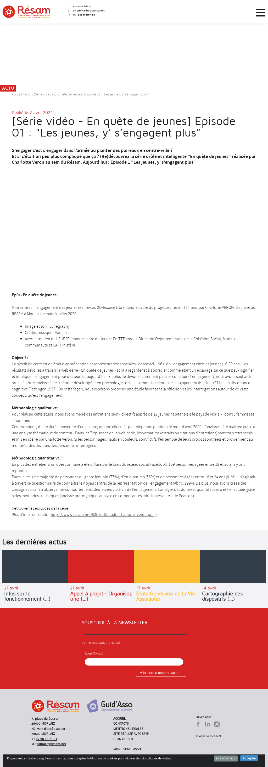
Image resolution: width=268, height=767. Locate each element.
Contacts (121, 723)
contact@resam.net (51, 744)
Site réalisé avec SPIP (131, 733)
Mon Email (94, 654)
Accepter (249, 758)
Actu (28, 94)
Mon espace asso (127, 749)
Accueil (17, 94)
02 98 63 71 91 (46, 739)
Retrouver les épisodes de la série (40, 508)
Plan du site (123, 739)
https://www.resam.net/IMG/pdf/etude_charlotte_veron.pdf (102, 514)
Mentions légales (128, 728)
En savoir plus (226, 758)
